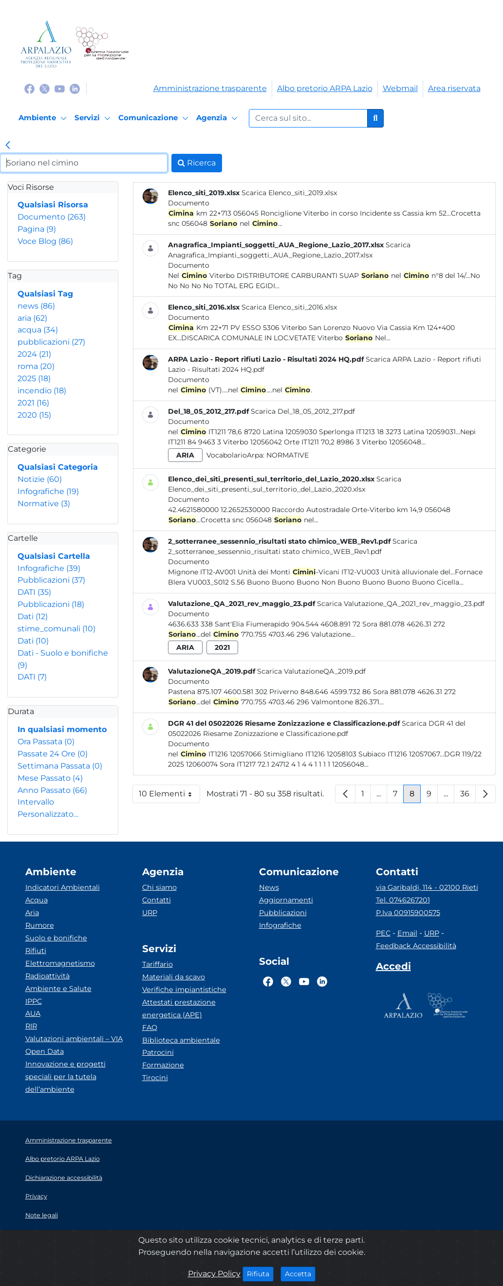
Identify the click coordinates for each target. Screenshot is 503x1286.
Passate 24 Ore (53, 753)
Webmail (400, 88)
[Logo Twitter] (44, 88)
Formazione (163, 1065)
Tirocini (155, 1077)
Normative (44, 503)
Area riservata (454, 88)
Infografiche (48, 491)
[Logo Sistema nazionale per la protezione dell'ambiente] (102, 44)
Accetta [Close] (300, 1273)
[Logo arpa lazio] (46, 44)
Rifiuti (35, 950)
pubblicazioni (51, 342)
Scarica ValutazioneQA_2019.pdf (311, 671)
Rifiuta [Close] (260, 1273)
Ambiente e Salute (58, 988)
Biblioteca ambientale (181, 1040)
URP (149, 912)
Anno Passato (52, 790)
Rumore (39, 925)
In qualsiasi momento (62, 729)
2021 (33, 402)
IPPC (33, 1001)
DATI (34, 592)
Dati (33, 616)
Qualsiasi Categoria (58, 467)
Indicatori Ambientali (62, 887)
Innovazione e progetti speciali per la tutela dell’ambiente (65, 1077)
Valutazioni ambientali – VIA (74, 1038)
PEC (383, 933)
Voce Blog (45, 241)
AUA (32, 1013)
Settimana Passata (60, 766)
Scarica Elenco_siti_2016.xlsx (289, 307)
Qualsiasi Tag (45, 293)
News (269, 887)
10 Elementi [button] (169, 796)
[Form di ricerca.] (308, 118)
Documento (52, 216)
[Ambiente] (44, 118)
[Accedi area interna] (393, 968)
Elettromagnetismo (60, 963)
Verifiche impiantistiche (184, 989)
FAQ (149, 1027)
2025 (34, 378)
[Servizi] (94, 118)
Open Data (44, 1051)
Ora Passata (46, 741)
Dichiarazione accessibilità (63, 1177)
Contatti (156, 900)
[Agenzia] (218, 118)
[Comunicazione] (155, 118)
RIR (31, 1026)
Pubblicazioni (51, 580)
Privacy (36, 1196)
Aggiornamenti (286, 900)
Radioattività (47, 976)
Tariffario (157, 964)
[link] (8, 146)
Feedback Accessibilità (416, 945)
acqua (38, 329)
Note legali (41, 1215)
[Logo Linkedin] (74, 88)
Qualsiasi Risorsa (53, 204)
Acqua (36, 900)
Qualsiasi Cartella (54, 556)
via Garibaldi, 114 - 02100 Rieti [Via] (427, 887)
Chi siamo (159, 887)
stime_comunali (56, 628)
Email (407, 933)
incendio (42, 390)
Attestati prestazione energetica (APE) (179, 1008)
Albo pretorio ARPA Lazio (325, 88)
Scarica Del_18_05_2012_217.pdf (303, 411)
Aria (32, 912)
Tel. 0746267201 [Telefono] (403, 900)
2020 (34, 415)
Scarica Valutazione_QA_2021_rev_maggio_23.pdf (400, 603)
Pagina (37, 229)
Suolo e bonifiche (56, 938)
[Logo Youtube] (59, 88)
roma (36, 366)
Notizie (40, 479)
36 (468, 796)
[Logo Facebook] (29, 88)
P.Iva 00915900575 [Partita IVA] (408, 912)
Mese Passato (50, 778)
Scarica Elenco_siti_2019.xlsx (289, 192)
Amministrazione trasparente (210, 88)
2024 (34, 354)
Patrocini (158, 1052)
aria (32, 318)
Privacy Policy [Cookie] (214, 1273)
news (36, 306)
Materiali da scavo (173, 977)
